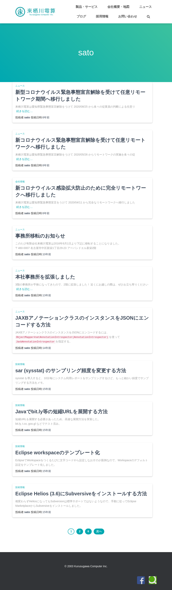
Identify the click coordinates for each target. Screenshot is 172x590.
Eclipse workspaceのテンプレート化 (57, 452)
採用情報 (102, 16)
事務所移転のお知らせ (40, 236)
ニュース (145, 6)
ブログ (81, 16)
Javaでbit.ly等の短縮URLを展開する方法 (61, 411)
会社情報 (20, 181)
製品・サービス (87, 6)
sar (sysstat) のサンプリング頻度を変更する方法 (70, 370)
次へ (99, 531)
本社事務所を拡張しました (45, 277)
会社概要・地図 (118, 6)
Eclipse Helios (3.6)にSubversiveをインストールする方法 (81, 493)
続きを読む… (24, 111)
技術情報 (20, 364)
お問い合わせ (127, 16)
